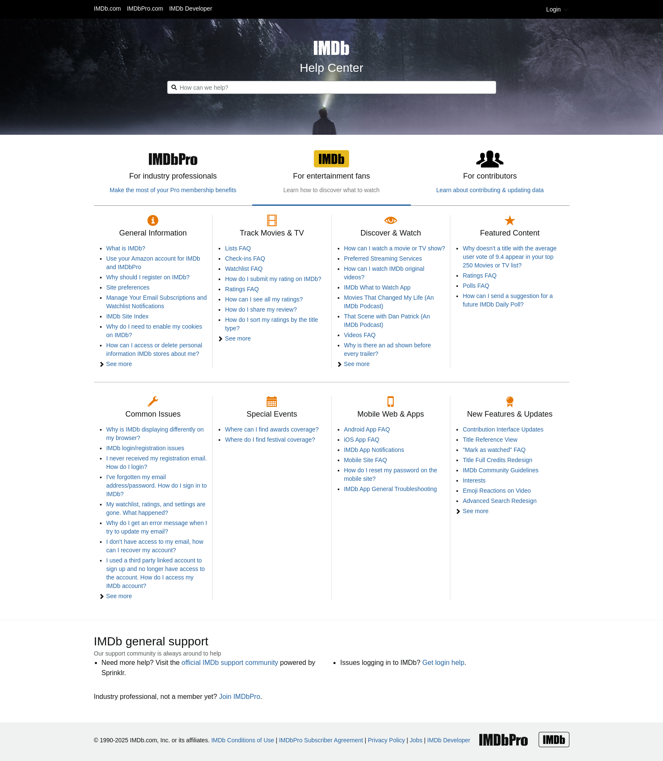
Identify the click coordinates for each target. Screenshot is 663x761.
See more (119, 364)
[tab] (173, 175)
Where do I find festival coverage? (270, 439)
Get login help (443, 662)
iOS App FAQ (361, 439)
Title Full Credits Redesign (497, 460)
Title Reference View (490, 439)
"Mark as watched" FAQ (494, 449)
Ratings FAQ (242, 289)
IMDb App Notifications (374, 449)
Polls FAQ (476, 285)
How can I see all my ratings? (264, 299)
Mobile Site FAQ (365, 460)
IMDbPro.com (145, 8)
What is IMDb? (125, 248)
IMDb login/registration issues (145, 448)
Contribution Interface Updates (503, 429)
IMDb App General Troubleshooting (390, 489)
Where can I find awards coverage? (272, 429)
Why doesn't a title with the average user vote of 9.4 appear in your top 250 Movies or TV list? (510, 257)
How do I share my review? (261, 309)
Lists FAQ (238, 248)
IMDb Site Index (127, 316)
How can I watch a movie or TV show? (394, 248)
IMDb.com (107, 8)
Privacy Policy (386, 740)
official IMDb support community (230, 662)
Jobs (416, 740)
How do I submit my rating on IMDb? (273, 278)
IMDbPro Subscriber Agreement (321, 740)
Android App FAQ (367, 429)
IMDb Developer (190, 8)
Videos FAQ (360, 335)
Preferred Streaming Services (383, 258)
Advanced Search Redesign (500, 500)
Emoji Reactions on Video (497, 490)
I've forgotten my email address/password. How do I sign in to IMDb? (156, 485)
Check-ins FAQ (245, 258)
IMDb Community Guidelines (500, 470)
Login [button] (557, 9)
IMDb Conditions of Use (242, 740)
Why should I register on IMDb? (148, 277)
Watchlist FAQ (243, 268)
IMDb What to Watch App (377, 287)
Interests (474, 480)
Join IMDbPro (239, 696)
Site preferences (128, 287)
